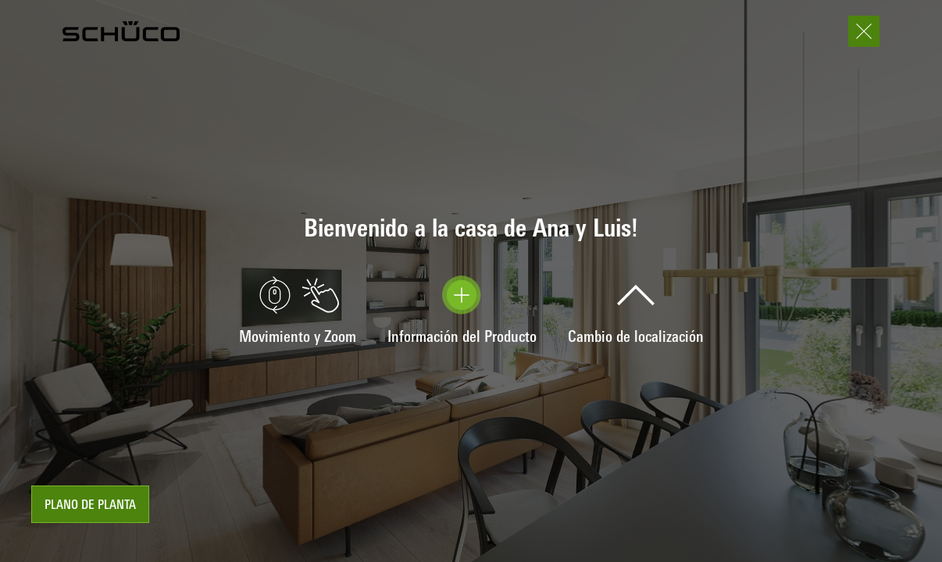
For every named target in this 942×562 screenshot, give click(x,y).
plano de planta (90, 506)
